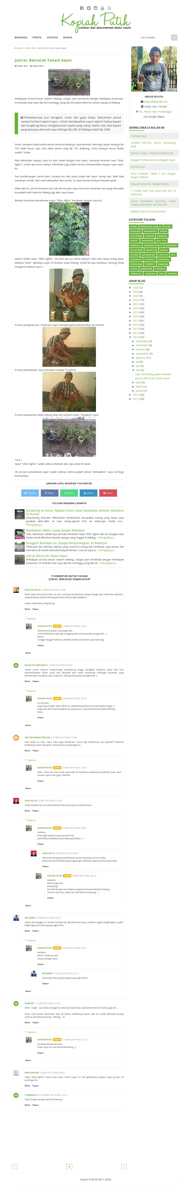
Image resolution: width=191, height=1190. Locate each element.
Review (133, 268)
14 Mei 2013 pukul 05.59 (60, 665)
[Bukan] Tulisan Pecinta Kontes (148, 211)
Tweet (30, 493)
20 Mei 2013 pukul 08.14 (84, 875)
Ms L (173, 254)
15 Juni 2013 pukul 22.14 (66, 973)
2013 (136, 337)
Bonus (67, 37)
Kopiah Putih (44, 626)
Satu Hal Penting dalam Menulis (153, 374)
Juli (138, 361)
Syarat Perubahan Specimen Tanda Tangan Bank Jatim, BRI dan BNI (153, 202)
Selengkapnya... (34, 524)
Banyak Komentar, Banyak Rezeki (150, 183)
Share (49, 493)
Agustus (141, 357)
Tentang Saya (138, 135)
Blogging (135, 231)
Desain (163, 231)
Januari (140, 390)
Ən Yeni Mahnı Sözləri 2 (38, 737)
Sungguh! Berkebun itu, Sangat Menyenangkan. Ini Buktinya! (66, 543)
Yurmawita (31, 1095)
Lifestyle (163, 254)
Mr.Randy (30, 917)
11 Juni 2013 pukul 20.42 (47, 1003)
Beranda (21, 37)
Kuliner (134, 254)
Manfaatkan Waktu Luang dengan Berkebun (55, 530)
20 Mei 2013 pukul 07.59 (50, 800)
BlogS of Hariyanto (36, 665)
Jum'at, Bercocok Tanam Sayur (47, 556)
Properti (150, 264)
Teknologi (136, 273)
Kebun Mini (38, 66)
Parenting (164, 259)
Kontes (164, 250)
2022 (136, 299)
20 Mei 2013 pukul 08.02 (74, 828)
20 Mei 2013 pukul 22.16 (48, 917)
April (139, 382)
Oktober (141, 349)
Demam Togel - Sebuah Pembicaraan (152, 153)
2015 (136, 328)
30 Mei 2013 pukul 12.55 (74, 767)
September (143, 353)
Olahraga (135, 259)
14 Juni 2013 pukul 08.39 (52, 1072)
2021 (136, 304)
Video (161, 273)
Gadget (134, 240)
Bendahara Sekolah (151, 226)
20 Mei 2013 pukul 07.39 (74, 698)
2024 (136, 291)
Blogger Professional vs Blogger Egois (153, 159)
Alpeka (133, 226)
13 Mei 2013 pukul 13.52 (74, 626)
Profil (37, 37)
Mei (138, 370)
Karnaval (135, 245)
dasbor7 (29, 1003)
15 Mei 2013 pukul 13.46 (65, 737)
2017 (136, 320)
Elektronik (136, 236)
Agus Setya (31, 800)
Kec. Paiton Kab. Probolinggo (155, 111)
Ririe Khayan (32, 1072)
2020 (136, 308)
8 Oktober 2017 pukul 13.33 (52, 1095)
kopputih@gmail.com (155, 101)
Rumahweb (146, 268)
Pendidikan (136, 264)
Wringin (172, 273)
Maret (140, 386)
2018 (136, 316)
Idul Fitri (161, 240)
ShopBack (160, 268)
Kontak (52, 37)
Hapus (35, 609)
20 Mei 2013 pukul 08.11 (67, 853)
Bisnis (168, 226)
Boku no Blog (33, 589)
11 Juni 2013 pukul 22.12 (74, 1039)
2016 (136, 324)
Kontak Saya (138, 166)
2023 (136, 295)
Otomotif (149, 259)
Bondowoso (150, 231)
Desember (142, 341)
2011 (136, 398)
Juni (138, 365)
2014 (136, 332)
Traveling (150, 273)
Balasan (32, 618)
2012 (136, 394)
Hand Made (147, 240)
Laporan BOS (148, 254)
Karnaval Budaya (153, 245)
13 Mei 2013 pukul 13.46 (53, 589)
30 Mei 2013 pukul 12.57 (74, 948)
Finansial (162, 236)
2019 (136, 312)
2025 (136, 287)
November (142, 345)
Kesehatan (151, 250)
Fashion (149, 236)
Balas (27, 609)
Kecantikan (136, 250)
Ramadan (163, 264)
